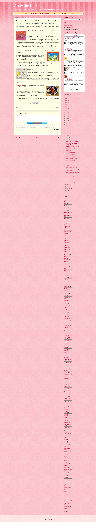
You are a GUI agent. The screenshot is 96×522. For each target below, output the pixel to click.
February (68, 188)
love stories (66, 345)
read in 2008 (66, 420)
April (68, 184)
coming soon (66, 261)
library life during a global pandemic (67, 338)
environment (66, 293)
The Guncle (69, 57)
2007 (66, 192)
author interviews (67, 220)
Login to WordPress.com (37, 123)
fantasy (65, 295)
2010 (66, 120)
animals (65, 210)
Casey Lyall (69, 68)
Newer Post (17, 137)
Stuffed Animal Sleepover (71, 154)
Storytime (54, 13)
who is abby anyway (68, 500)
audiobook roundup (22, 104)
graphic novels (66, 311)
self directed (66, 454)
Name (17, 124)
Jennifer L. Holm (70, 39)
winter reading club (67, 503)
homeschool (66, 323)
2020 (66, 100)
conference (66, 264)
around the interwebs (68, 212)
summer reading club (68, 469)
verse (65, 489)
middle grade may (67, 359)
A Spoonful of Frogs (71, 67)
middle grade (66, 357)
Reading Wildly (44, 13)
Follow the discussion (58, 107)
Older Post (58, 137)
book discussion (67, 244)
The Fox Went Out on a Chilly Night (23, 50)
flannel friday (66, 300)
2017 (66, 106)
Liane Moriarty (70, 49)
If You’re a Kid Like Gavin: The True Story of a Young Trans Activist (73, 77)
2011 (66, 118)
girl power (66, 305)
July (67, 135)
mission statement (67, 362)
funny (65, 302)
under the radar (67, 487)
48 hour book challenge (66, 201)
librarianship (66, 335)
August (68, 133)
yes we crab (66, 510)
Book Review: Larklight (70, 160)
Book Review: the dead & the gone (72, 172)
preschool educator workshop (67, 412)
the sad (65, 477)
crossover (66, 272)
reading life (66, 427)
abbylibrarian (72, 27)
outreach (65, 393)
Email (31, 124)
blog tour (65, 236)
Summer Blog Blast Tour (70, 156)
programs (65, 417)
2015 (66, 110)
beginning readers (67, 231)
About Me (24, 13)
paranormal (66, 396)
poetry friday (66, 404)
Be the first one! (31, 110)
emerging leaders (67, 291)
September (69, 131)
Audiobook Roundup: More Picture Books (74, 146)
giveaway (66, 307)
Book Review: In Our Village (71, 158)
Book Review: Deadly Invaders (72, 167)
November (69, 127)
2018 (66, 104)
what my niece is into (68, 497)
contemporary (66, 266)
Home (17, 13)
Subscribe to (22, 129)
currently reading (67, 273)
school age (66, 444)
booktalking (66, 249)
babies (65, 222)
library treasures (67, 340)
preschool (66, 409)
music (65, 365)
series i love (66, 456)
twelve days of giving (68, 484)
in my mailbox (66, 325)
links (65, 343)
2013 (66, 114)
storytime (65, 465)
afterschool (66, 207)
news (65, 384)
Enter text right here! (37, 118)
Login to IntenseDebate (30, 123)
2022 (66, 96)
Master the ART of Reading (71, 152)
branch (65, 251)
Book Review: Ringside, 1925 (71, 176)
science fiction (66, 451)
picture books (66, 401)
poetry (65, 403)
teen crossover (66, 473)
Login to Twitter (44, 123)
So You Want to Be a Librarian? (67, 13)
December (69, 126)
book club (66, 242)
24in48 (65, 198)
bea (64, 229)
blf (64, 234)
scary (65, 442)
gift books (66, 303)
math (65, 352)
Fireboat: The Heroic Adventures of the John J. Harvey (37, 30)
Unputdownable (69, 150)
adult (65, 203)
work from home (67, 506)
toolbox (65, 481)
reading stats (66, 432)
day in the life (66, 277)
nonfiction (66, 386)
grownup (65, 312)
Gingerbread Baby (19, 85)
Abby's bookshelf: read (74, 35)
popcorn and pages (67, 406)
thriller (65, 479)
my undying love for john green (68, 368)
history (65, 321)
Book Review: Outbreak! (71, 148)
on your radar (66, 388)
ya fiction (66, 508)
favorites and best (67, 297)
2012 (66, 116)
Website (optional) (48, 124)
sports (65, 460)
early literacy (66, 286)
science (65, 446)
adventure (66, 205)
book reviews (66, 247)
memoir (65, 355)
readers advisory (67, 422)
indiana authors (67, 327)
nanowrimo (66, 372)
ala (64, 208)
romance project (67, 441)
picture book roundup (68, 398)
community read (67, 263)
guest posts (66, 314)
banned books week (67, 223)
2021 (66, 98)
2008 (66, 124)
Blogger (50, 519)
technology (66, 472)
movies (65, 364)
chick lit (65, 256)
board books (66, 238)
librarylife (66, 342)
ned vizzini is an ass (67, 380)
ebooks (65, 288)
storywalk (66, 467)
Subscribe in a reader (68, 25)
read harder (66, 419)
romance (65, 439)
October (68, 129)
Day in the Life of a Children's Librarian (73, 174)
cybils (65, 275)
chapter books (66, 254)
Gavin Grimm (70, 79)
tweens (65, 482)
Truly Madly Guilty (70, 48)
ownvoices (66, 394)
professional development (66, 415)
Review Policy (34, 13)
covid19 (65, 268)
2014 (66, 112)
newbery (65, 382)
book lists (66, 245)
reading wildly (66, 433)
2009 (66, 122)
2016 (66, 108)
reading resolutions (67, 429)
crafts (65, 270)
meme (65, 353)
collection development (66, 259)
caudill (65, 253)
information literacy (67, 329)
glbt (64, 309)
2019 (66, 102)
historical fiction (67, 320)
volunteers (66, 493)
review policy (66, 437)
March (68, 186)
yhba (65, 511)
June (67, 137)
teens (65, 475)
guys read (66, 316)
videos (65, 491)
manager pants (66, 347)
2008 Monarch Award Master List (22, 48)
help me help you (67, 318)
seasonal (65, 452)
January (68, 190)
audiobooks (66, 218)
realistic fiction (67, 435)
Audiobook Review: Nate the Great (72, 180)
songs (65, 458)
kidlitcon (65, 333)
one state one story (67, 390)
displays (65, 282)
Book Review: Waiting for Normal (72, 182)
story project (66, 463)
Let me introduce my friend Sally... (72, 162)
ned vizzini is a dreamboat (67, 378)
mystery (65, 370)
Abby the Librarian (29, 6)
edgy (65, 290)
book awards (66, 240)
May (67, 139)
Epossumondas (30, 68)
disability (65, 281)
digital (65, 279)
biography (66, 233)
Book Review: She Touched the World (73, 178)
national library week (68, 374)
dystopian (66, 284)
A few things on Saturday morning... (73, 141)
